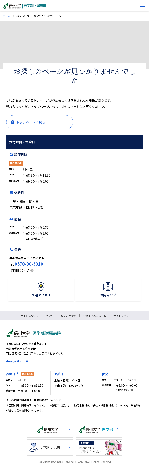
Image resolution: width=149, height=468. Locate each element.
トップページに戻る (30, 122)
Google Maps (15, 361)
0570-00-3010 (29, 264)
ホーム (6, 16)
